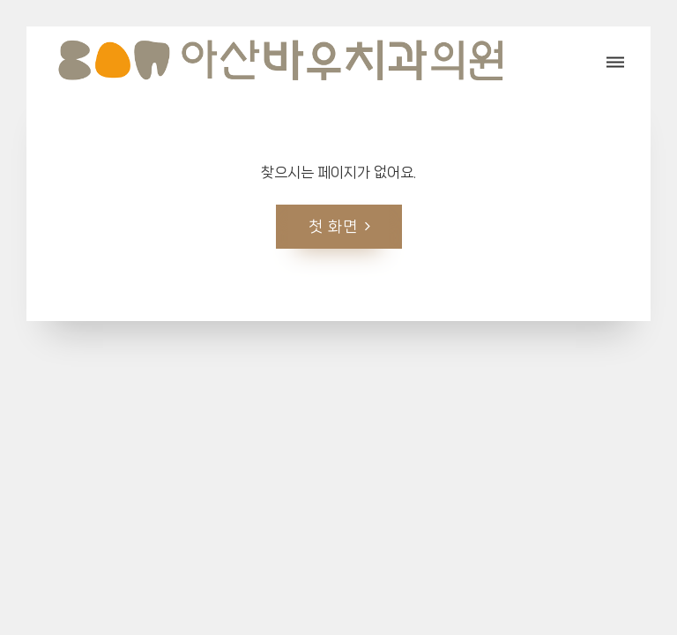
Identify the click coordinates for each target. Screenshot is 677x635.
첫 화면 (333, 225)
